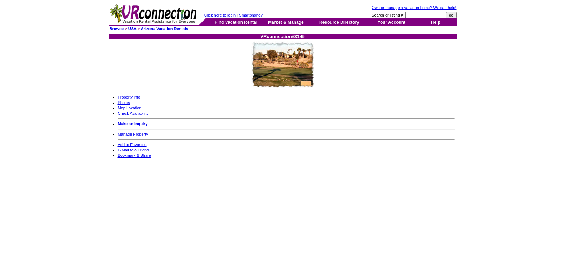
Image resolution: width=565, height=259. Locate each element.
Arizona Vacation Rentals (164, 29)
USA (132, 29)
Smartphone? (251, 15)
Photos (124, 102)
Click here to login (220, 15)
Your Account (391, 22)
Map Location (130, 108)
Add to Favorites (132, 144)
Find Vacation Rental (236, 22)
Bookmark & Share (134, 155)
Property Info (129, 97)
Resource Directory (339, 22)
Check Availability (133, 113)
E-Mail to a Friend (133, 150)
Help (435, 22)
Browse (117, 29)
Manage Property (133, 134)
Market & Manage (286, 22)
